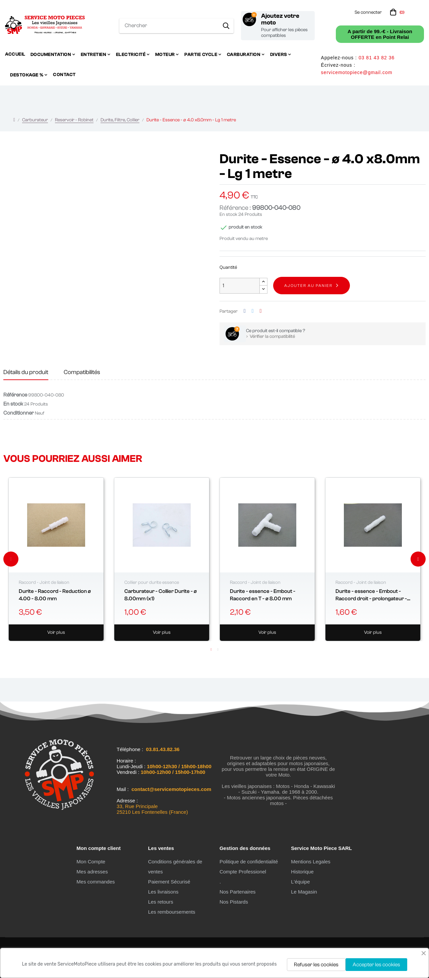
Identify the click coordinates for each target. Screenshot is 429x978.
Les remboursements (171, 912)
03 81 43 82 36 (376, 57)
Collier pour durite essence (151, 582)
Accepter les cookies (376, 965)
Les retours (160, 902)
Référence (15, 395)
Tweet (253, 311)
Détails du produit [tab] (25, 372)
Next (418, 559)
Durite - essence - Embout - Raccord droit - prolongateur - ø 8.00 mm (371, 595)
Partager (245, 311)
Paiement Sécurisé (169, 881)
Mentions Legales (310, 861)
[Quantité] (240, 286)
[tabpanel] (56, 559)
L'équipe (300, 881)
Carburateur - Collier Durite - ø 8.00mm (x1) (160, 595)
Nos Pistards (234, 902)
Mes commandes (95, 881)
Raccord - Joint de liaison (44, 582)
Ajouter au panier (308, 285)
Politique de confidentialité (249, 861)
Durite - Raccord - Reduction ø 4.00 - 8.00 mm (55, 595)
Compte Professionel (243, 871)
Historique (302, 871)
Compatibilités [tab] (82, 372)
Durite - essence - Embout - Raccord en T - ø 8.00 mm (262, 595)
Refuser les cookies (316, 965)
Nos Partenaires (238, 892)
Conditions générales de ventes (175, 866)
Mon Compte (90, 861)
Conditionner (18, 413)
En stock (228, 214)
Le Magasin (304, 892)
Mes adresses (92, 871)
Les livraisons (163, 892)
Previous (10, 559)
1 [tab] (211, 649)
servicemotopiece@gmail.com (356, 72)
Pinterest (261, 311)
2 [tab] (217, 649)
